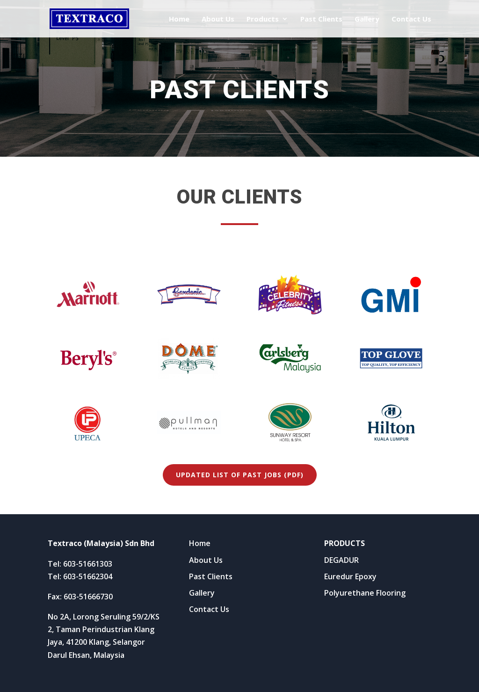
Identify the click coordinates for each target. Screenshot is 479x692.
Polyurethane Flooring (365, 593)
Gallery (367, 19)
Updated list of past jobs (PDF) (240, 474)
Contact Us (411, 19)
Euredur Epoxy (350, 576)
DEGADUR (341, 560)
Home (179, 19)
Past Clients (321, 19)
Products (263, 19)
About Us (218, 19)
